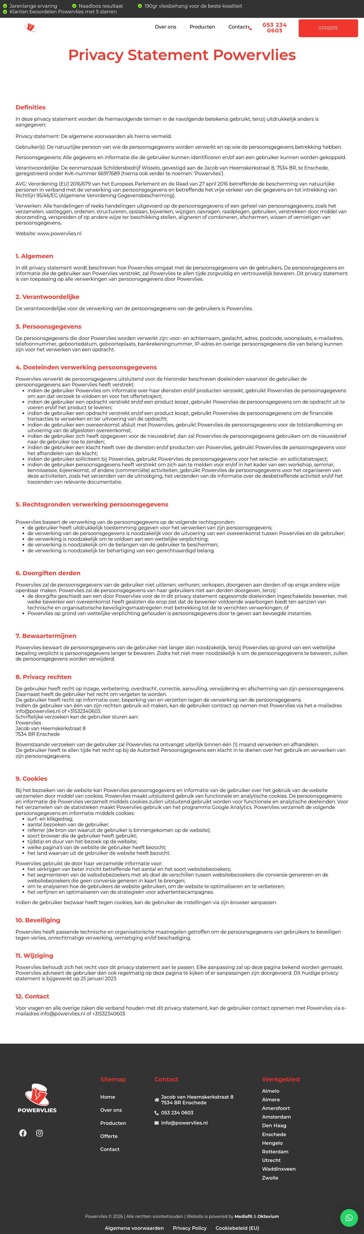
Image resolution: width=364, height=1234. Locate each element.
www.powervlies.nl (59, 233)
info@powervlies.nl (62, 1014)
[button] (349, 1218)
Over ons (165, 27)
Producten (202, 27)
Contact (238, 27)
